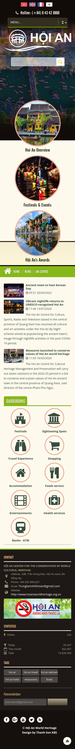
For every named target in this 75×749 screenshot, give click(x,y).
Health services (54, 513)
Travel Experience (20, 458)
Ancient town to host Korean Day (46, 286)
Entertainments (21, 513)
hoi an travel (31, 672)
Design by (39, 732)
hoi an (12, 672)
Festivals (21, 431)
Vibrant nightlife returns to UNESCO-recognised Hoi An (45, 302)
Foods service (54, 486)
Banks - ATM (20, 540)
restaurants (30, 679)
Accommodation (20, 486)
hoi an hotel (12, 679)
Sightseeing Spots (54, 431)
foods (49, 679)
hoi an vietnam (49, 672)
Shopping (54, 458)
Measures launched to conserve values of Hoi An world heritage (48, 352)
